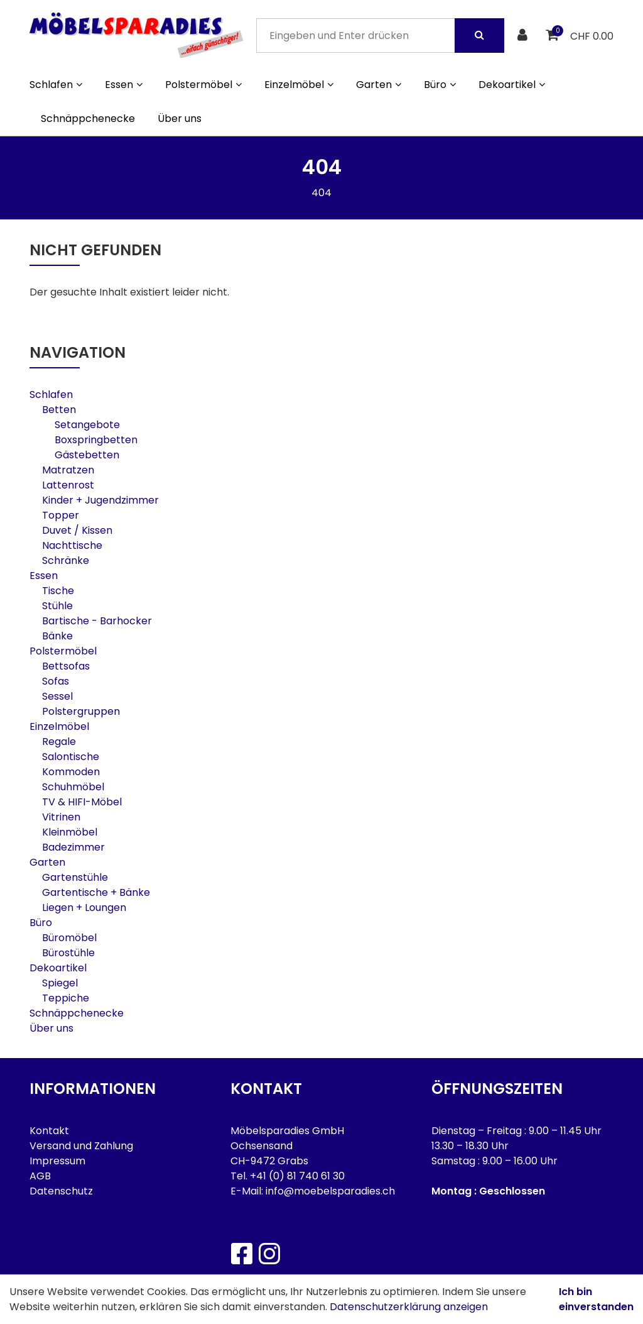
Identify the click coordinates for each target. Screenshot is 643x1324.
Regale (59, 741)
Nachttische (72, 545)
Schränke (65, 560)
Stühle (57, 606)
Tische (58, 590)
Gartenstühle (75, 877)
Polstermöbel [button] (203, 84)
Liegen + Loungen (84, 907)
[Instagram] (268, 1253)
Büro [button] (440, 84)
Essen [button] (124, 84)
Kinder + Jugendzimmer (100, 500)
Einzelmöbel (59, 726)
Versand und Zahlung (81, 1146)
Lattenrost (68, 485)
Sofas (55, 681)
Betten (59, 409)
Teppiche (65, 998)
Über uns (180, 118)
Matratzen (68, 470)
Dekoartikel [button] (511, 84)
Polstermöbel (63, 651)
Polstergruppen (81, 711)
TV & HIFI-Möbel (82, 802)
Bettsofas (66, 666)
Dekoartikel (58, 968)
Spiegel (60, 983)
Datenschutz (61, 1191)
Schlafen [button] (56, 84)
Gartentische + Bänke (96, 892)
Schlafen (51, 394)
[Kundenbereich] (524, 35)
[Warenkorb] (553, 35)
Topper (60, 515)
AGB (40, 1176)
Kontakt (49, 1130)
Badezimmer (73, 847)
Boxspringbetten (96, 440)
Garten (47, 862)
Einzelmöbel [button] (298, 84)
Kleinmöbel (69, 832)
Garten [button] (378, 84)
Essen (44, 575)
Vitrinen (61, 817)
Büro (41, 922)
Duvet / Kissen (77, 530)
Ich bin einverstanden (596, 1299)
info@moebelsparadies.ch (330, 1191)
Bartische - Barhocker (97, 621)
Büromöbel (69, 937)
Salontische (70, 756)
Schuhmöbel (73, 787)
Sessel (57, 696)
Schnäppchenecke (88, 118)
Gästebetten (87, 455)
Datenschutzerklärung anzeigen (409, 1306)
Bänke (57, 636)
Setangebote (87, 424)
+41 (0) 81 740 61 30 (297, 1176)
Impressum (57, 1161)
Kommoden (71, 771)
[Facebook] (241, 1253)
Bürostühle (68, 953)
